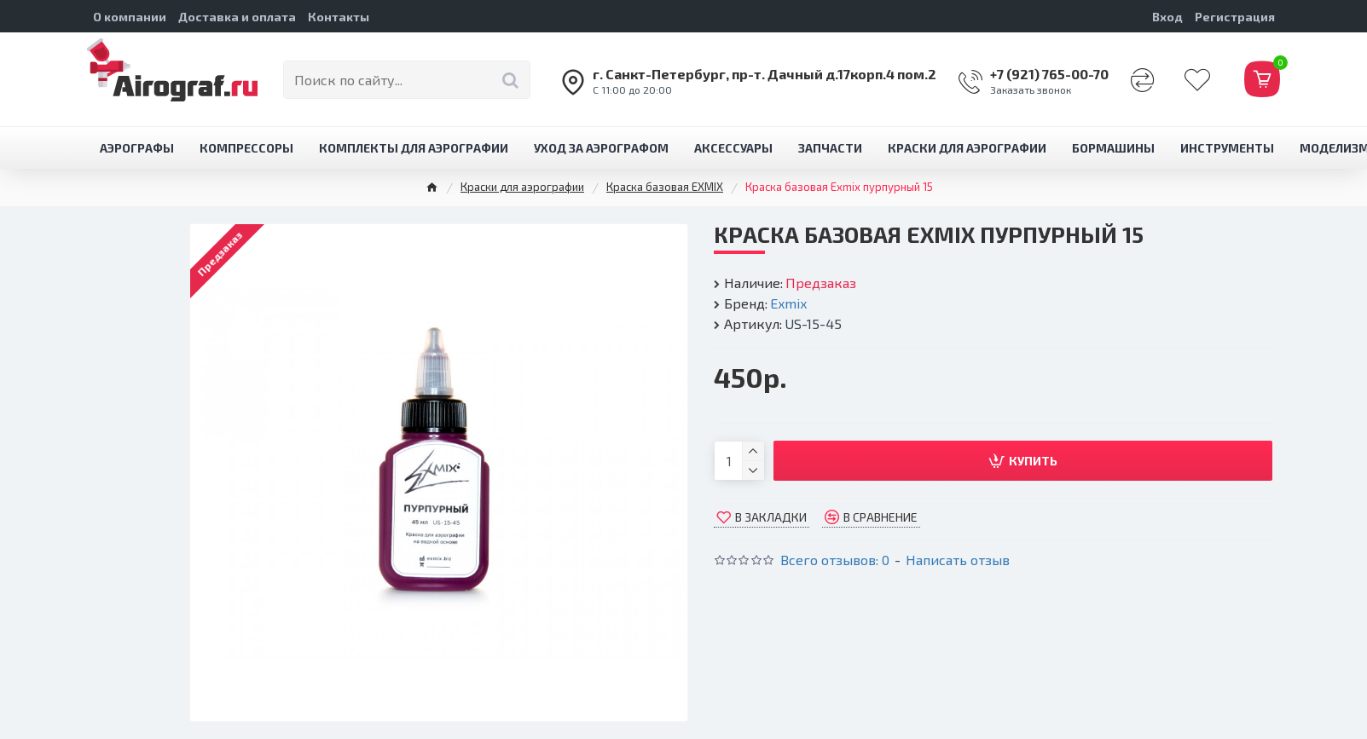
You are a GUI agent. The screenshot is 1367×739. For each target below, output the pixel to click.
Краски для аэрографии (522, 186)
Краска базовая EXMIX (664, 186)
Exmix (788, 303)
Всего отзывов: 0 (834, 559)
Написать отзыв (958, 559)
